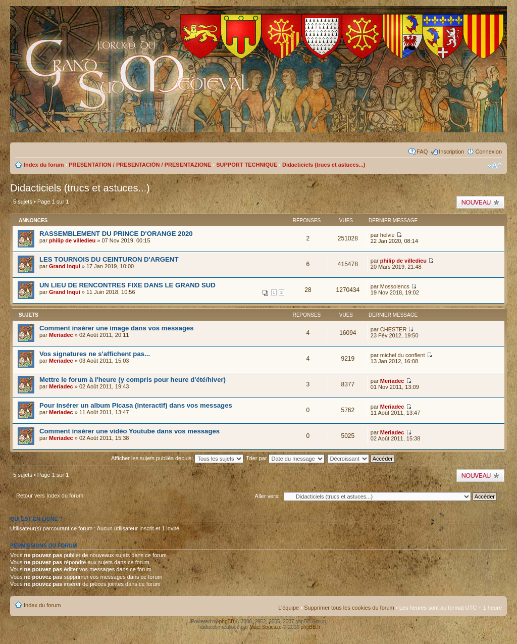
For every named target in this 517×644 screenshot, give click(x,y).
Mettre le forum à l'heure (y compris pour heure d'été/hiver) (132, 379)
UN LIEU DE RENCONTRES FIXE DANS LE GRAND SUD (127, 285)
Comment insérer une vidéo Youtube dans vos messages (129, 431)
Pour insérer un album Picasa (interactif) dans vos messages (135, 405)
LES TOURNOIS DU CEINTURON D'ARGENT (108, 259)
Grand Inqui (64, 266)
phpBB (226, 621)
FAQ (422, 151)
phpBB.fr (311, 627)
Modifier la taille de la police (494, 165)
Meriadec (61, 335)
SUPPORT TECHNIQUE (246, 165)
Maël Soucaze (265, 627)
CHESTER (393, 329)
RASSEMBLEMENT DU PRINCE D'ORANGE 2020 (116, 233)
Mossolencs (394, 286)
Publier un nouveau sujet (480, 202)
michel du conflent (402, 355)
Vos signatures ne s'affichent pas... (94, 354)
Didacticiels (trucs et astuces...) (323, 165)
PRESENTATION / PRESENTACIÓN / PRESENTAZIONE (140, 165)
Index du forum (44, 165)
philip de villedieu (72, 240)
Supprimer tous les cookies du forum (349, 608)
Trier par (285, 458)
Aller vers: (267, 496)
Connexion (488, 151)
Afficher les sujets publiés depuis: (177, 458)
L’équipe (288, 608)
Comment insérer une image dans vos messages (116, 328)
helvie (387, 235)
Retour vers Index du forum (49, 495)
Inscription (451, 151)
